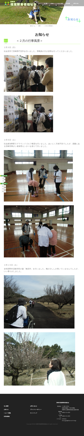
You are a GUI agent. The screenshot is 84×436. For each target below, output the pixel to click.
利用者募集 (67, 4)
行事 (39, 26)
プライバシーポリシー (36, 409)
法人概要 (44, 4)
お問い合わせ (75, 4)
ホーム (38, 4)
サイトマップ (33, 413)
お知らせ (51, 4)
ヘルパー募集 (59, 4)
